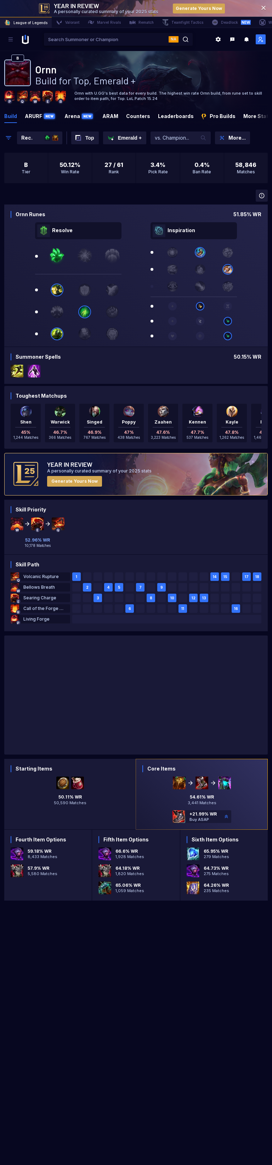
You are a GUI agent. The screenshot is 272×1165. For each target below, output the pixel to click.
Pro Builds (219, 116)
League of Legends (25, 22)
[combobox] (106, 39)
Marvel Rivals (104, 22)
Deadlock (231, 22)
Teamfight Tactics (182, 22)
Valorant (67, 22)
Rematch (141, 22)
